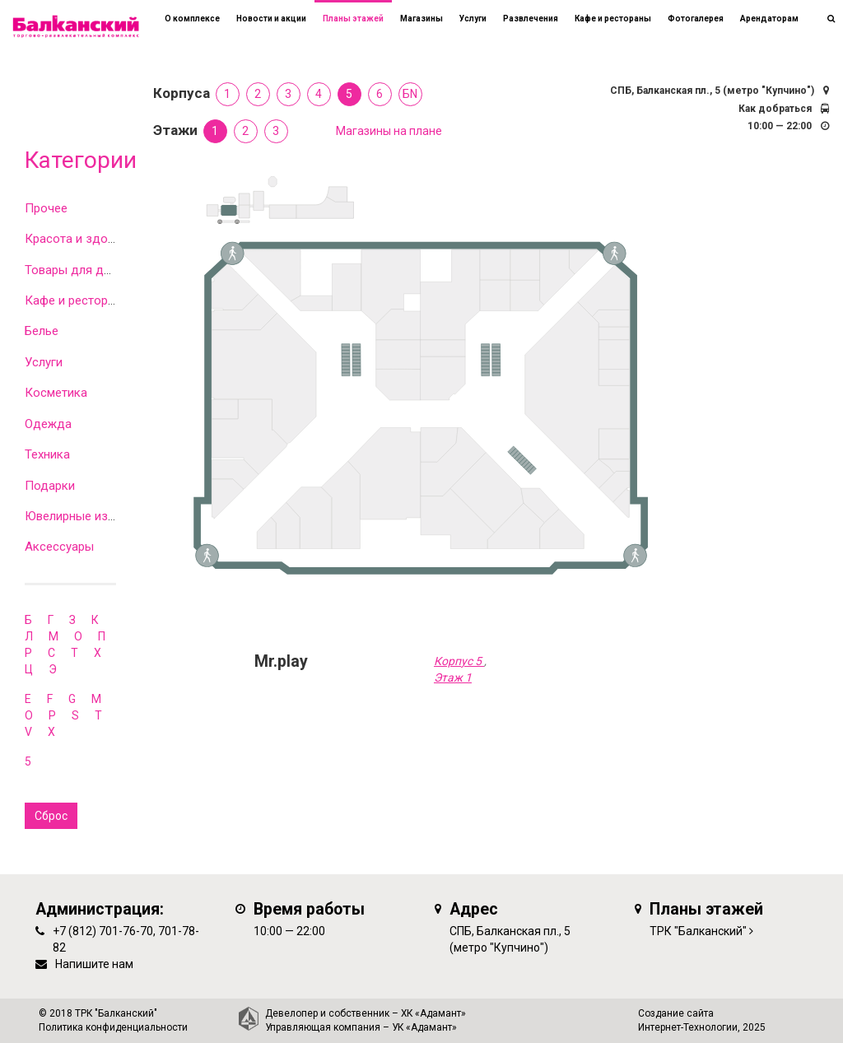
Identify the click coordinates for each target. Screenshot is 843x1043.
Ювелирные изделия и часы (104, 516)
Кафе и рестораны (77, 300)
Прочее (46, 208)
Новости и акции (271, 18)
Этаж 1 (453, 677)
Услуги (44, 362)
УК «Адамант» (424, 1027)
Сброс (51, 815)
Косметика (56, 392)
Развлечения (530, 18)
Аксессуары (59, 546)
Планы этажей (353, 18)
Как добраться (775, 108)
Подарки (50, 485)
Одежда (48, 424)
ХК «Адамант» (433, 1013)
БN (410, 93)
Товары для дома (75, 270)
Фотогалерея (696, 18)
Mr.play (281, 661)
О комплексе (192, 18)
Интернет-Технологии (688, 1027)
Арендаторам (769, 18)
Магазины (421, 18)
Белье (41, 331)
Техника (47, 454)
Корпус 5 (459, 661)
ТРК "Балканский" (698, 931)
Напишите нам (94, 964)
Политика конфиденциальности (113, 1027)
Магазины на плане (389, 130)
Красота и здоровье (83, 238)
